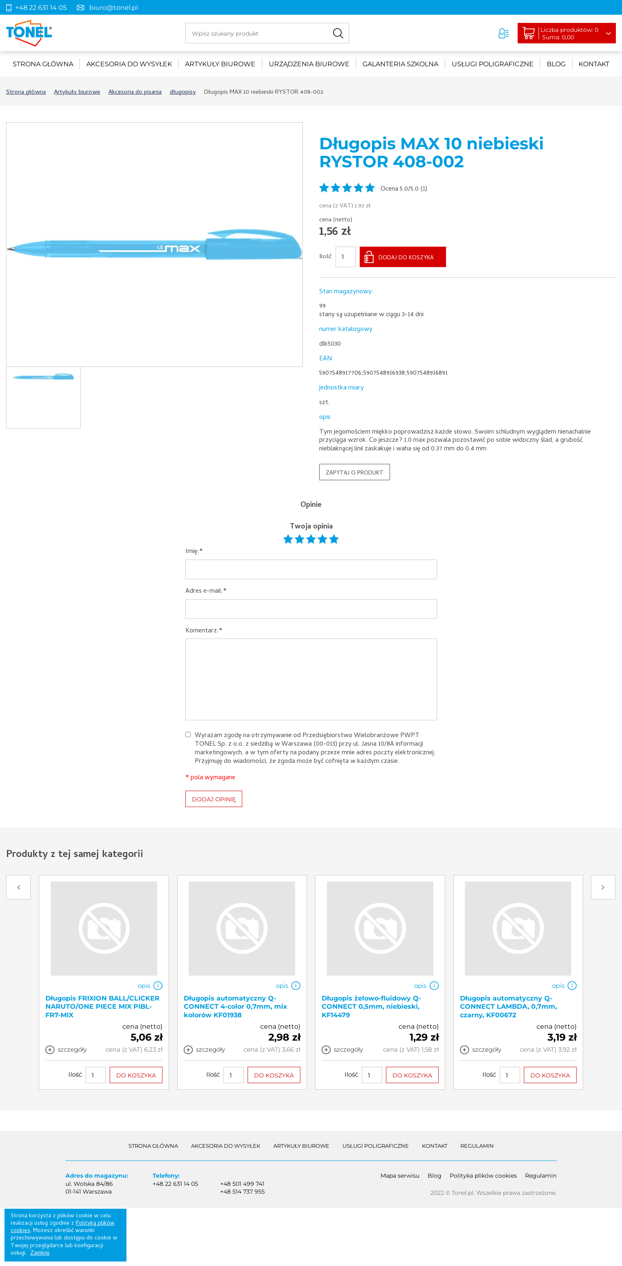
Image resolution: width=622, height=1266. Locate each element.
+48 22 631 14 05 (41, 7)
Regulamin (477, 1145)
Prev (18, 887)
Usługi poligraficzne (493, 64)
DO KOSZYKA (136, 1075)
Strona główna (43, 64)
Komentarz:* (204, 631)
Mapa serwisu (400, 1175)
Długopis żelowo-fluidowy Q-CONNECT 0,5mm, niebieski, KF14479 (371, 1006)
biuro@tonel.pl (113, 7)
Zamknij (40, 1253)
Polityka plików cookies (483, 1175)
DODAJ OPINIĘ (214, 799)
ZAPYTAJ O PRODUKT (354, 473)
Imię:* (194, 552)
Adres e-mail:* (206, 591)
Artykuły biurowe (220, 64)
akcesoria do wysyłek (129, 64)
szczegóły (72, 1050)
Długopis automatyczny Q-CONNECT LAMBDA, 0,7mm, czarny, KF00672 (508, 1006)
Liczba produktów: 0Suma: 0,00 (571, 33)
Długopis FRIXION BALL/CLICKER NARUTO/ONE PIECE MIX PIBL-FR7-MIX (102, 1006)
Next (603, 887)
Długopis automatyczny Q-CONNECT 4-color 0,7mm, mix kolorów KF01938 (235, 1006)
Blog (556, 64)
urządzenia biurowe (309, 64)
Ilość (325, 257)
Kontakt (594, 64)
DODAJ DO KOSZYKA (406, 258)
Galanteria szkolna (400, 64)
